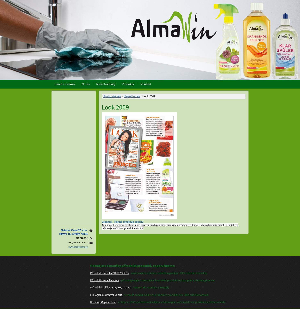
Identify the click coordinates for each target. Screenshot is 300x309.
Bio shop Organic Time (103, 302)
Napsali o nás (132, 96)
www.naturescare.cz (78, 247)
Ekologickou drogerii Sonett (106, 295)
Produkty (128, 84)
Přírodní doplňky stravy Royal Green (110, 287)
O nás (86, 84)
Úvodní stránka (64, 84)
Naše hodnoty (105, 84)
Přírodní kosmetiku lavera (104, 280)
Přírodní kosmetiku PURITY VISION (109, 273)
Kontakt (145, 84)
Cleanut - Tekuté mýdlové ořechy (122, 221)
